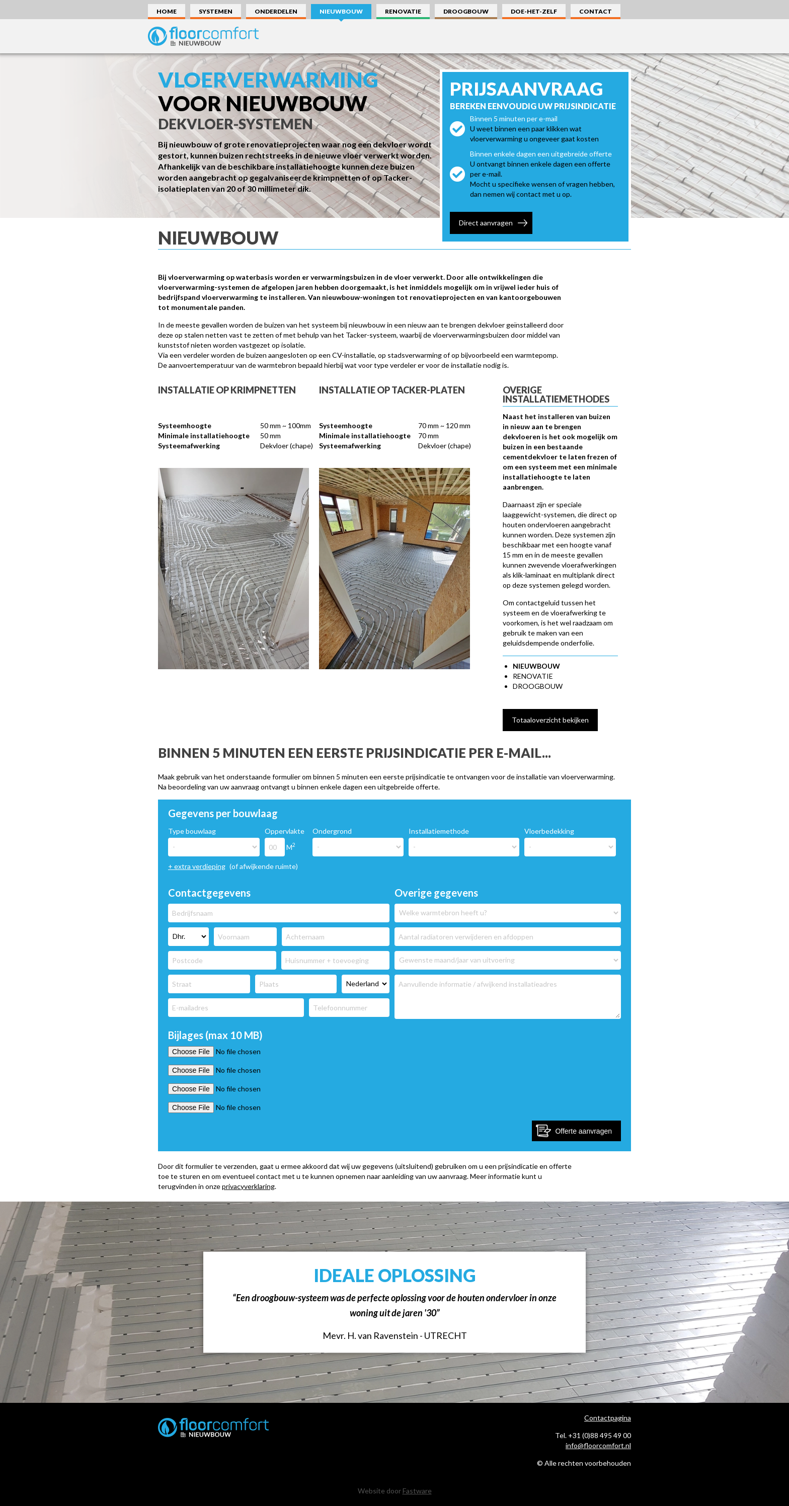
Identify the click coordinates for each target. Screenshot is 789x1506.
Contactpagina (607, 1417)
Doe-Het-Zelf (534, 11)
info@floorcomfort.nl (598, 1445)
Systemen (215, 11)
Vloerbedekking (549, 831)
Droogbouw (466, 11)
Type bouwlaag (192, 831)
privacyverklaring (248, 1186)
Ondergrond (332, 831)
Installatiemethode (439, 831)
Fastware (417, 1490)
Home (166, 11)
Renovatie (403, 11)
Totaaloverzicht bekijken (550, 720)
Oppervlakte (284, 831)
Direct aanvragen (486, 222)
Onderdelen (276, 11)
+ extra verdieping (196, 866)
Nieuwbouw (341, 11)
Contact (595, 11)
